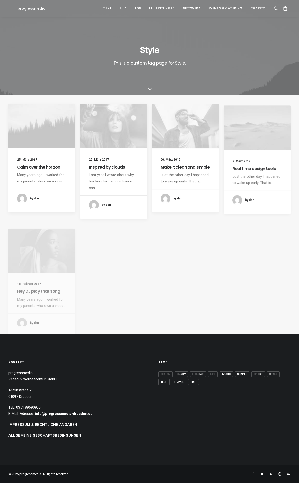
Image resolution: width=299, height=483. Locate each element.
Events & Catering (225, 8)
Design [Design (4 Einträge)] (165, 374)
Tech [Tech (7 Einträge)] (164, 382)
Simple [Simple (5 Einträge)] (242, 374)
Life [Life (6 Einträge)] (212, 374)
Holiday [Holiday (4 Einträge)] (198, 374)
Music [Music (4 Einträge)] (226, 374)
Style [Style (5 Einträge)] (273, 374)
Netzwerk (191, 8)
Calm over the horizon (38, 167)
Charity (257, 8)
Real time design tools (254, 181)
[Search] (277, 8)
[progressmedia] (25, 8)
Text (107, 8)
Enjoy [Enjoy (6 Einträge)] (181, 374)
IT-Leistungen (162, 8)
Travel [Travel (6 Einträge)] (179, 382)
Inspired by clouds (107, 167)
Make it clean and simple (185, 172)
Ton (137, 8)
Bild (122, 8)
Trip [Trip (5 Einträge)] (193, 382)
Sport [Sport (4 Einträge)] (258, 374)
